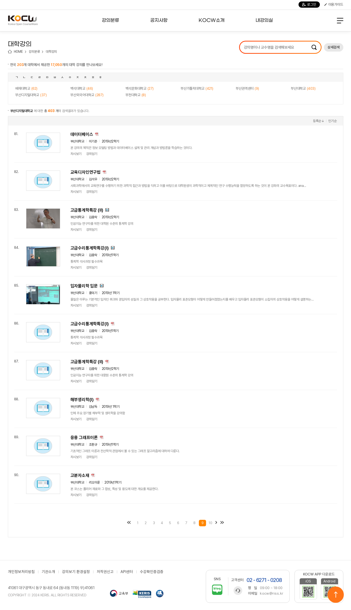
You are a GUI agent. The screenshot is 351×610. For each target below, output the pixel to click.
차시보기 (75, 154)
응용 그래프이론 (84, 437)
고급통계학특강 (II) (87, 210)
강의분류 (34, 51)
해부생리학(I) (82, 399)
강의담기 (91, 154)
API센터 (127, 572)
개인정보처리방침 (21, 572)
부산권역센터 (247, 88)
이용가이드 (333, 4)
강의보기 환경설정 (76, 572)
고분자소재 (79, 475)
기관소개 (48, 572)
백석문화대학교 (140, 88)
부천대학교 (136, 95)
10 (210, 523)
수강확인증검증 (151, 572)
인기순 (332, 121)
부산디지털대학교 (31, 95)
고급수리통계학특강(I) (89, 247)
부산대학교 (303, 88)
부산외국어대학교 (87, 95)
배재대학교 (26, 88)
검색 (314, 47)
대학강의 (51, 51)
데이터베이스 (81, 134)
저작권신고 (105, 572)
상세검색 (333, 47)
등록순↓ (318, 121)
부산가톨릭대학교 (197, 88)
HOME (18, 51)
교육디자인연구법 (85, 172)
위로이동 (336, 594)
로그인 (309, 4)
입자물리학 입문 (84, 285)
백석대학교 (81, 88)
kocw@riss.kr (271, 593)
